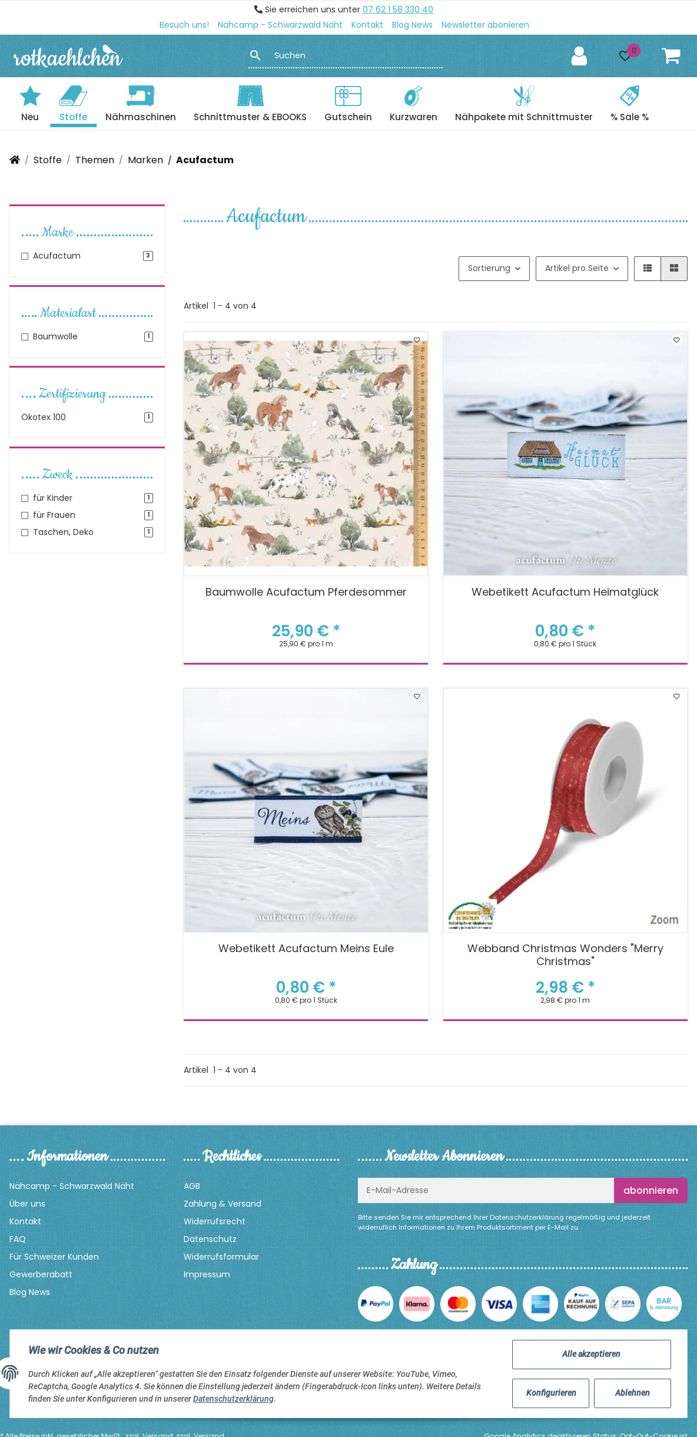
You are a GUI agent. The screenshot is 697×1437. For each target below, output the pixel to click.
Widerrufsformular (221, 1257)
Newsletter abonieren (485, 25)
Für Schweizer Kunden (54, 1257)
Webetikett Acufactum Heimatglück (565, 592)
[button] (625, 56)
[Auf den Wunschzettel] (417, 340)
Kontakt (367, 25)
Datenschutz (210, 1239)
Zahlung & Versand (222, 1204)
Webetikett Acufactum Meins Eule (306, 949)
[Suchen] (352, 55)
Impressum (207, 1274)
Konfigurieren (551, 1393)
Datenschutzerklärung (527, 1217)
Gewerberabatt (40, 1274)
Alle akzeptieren (591, 1354)
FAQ (17, 1239)
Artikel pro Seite (577, 268)
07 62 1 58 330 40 (398, 9)
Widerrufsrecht (214, 1221)
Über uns (27, 1204)
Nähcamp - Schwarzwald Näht (280, 25)
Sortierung (489, 268)
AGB (192, 1186)
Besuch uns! (184, 25)
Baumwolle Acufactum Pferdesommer (306, 592)
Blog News (412, 25)
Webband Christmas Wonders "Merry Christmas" (565, 955)
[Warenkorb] (671, 56)
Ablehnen (632, 1393)
